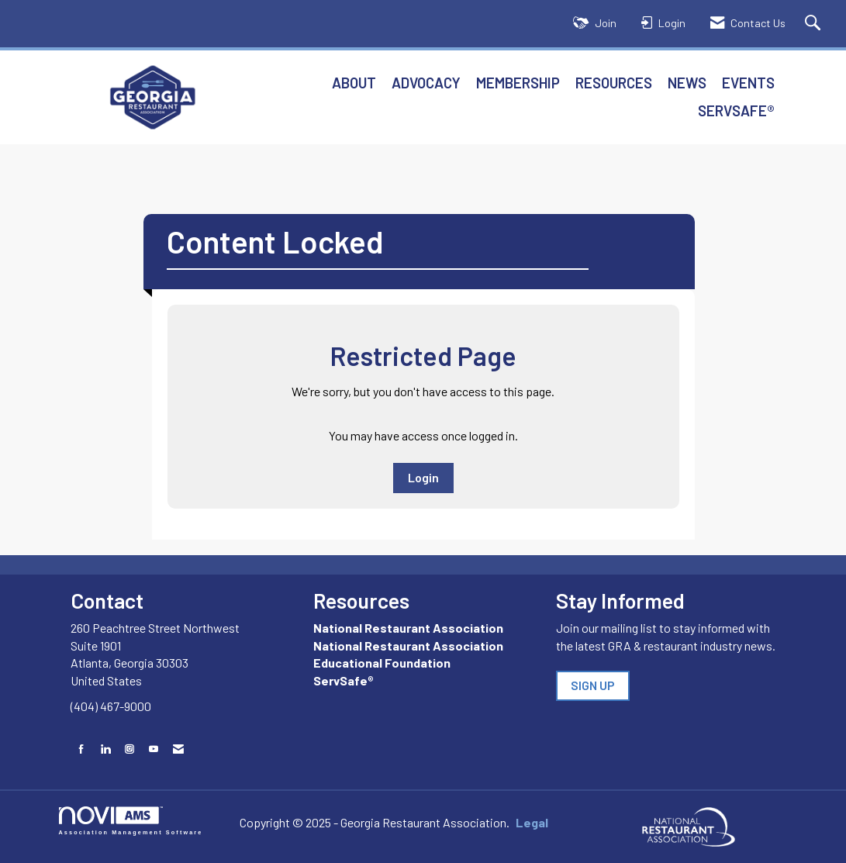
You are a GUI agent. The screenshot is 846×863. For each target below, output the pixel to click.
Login (423, 477)
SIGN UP (593, 685)
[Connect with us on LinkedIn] (105, 748)
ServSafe (340, 680)
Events (748, 82)
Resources (613, 82)
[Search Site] (814, 23)
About (354, 82)
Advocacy (426, 82)
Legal (532, 822)
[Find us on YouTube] (153, 748)
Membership (518, 82)
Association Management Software (131, 820)
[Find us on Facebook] (81, 748)
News (687, 82)
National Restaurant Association (408, 627)
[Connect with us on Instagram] (129, 748)
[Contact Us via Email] (178, 748)
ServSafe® (736, 110)
